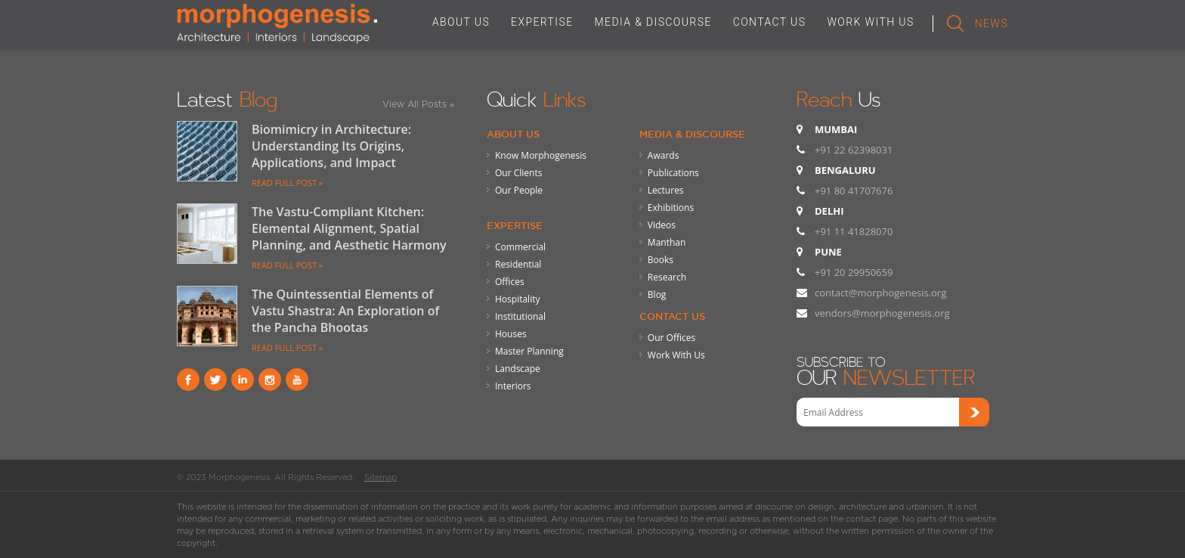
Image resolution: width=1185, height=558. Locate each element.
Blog (657, 294)
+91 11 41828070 (854, 231)
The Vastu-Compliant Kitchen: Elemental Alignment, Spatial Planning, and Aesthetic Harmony (349, 228)
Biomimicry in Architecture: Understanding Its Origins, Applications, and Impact (331, 146)
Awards (663, 155)
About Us (513, 134)
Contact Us (672, 316)
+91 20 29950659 (854, 272)
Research (667, 277)
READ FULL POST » (287, 182)
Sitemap (380, 477)
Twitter (215, 379)
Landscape (517, 368)
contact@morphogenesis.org (880, 292)
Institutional (520, 316)
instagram (269, 379)
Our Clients (518, 172)
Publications (673, 172)
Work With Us (676, 355)
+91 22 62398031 (854, 150)
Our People (519, 190)
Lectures (666, 190)
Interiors (513, 386)
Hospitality (517, 299)
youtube (297, 379)
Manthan (666, 242)
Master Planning (529, 351)
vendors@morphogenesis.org (882, 313)
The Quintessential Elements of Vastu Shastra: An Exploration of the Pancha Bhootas (345, 311)
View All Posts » (418, 104)
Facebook (188, 379)
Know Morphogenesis (540, 155)
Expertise (515, 225)
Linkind (242, 379)
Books (660, 259)
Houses (511, 333)
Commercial (520, 246)
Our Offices (671, 337)
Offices (509, 281)
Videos (662, 225)
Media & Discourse (692, 134)
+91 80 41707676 (854, 190)
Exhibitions (671, 207)
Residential (518, 264)
